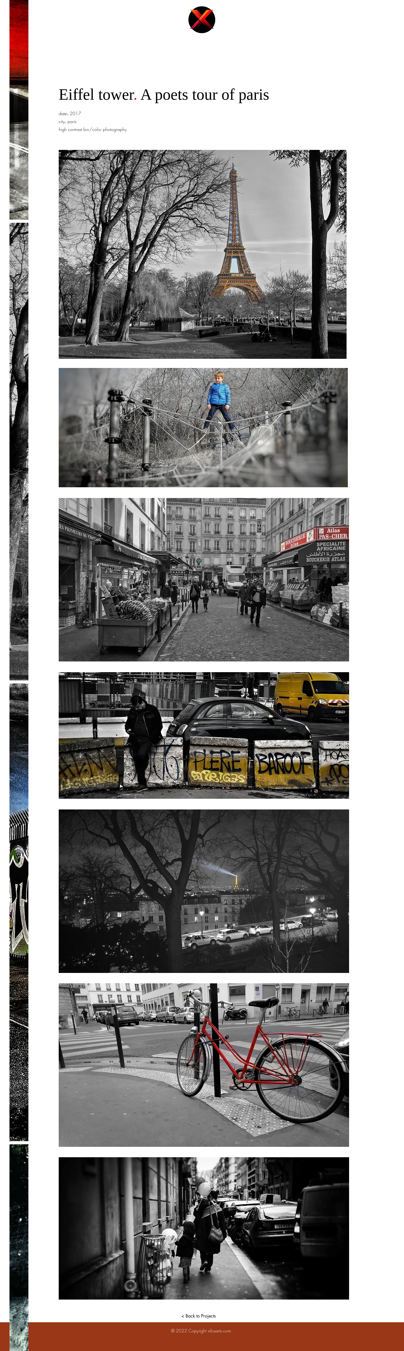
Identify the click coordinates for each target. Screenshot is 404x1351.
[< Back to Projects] (198, 1316)
